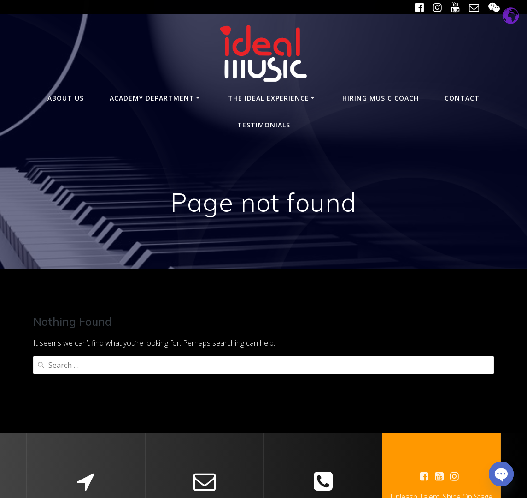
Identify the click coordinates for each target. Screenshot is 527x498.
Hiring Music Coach (380, 98)
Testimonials (263, 124)
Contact (462, 98)
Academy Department (152, 98)
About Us (65, 98)
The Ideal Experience (268, 98)
